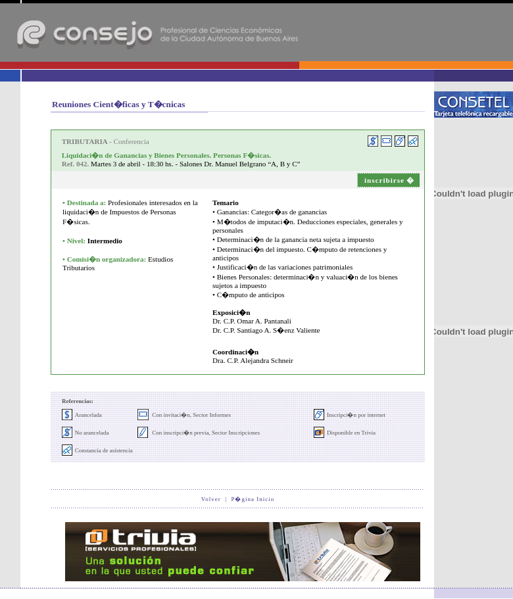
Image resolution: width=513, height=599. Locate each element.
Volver (211, 499)
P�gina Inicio (252, 499)
